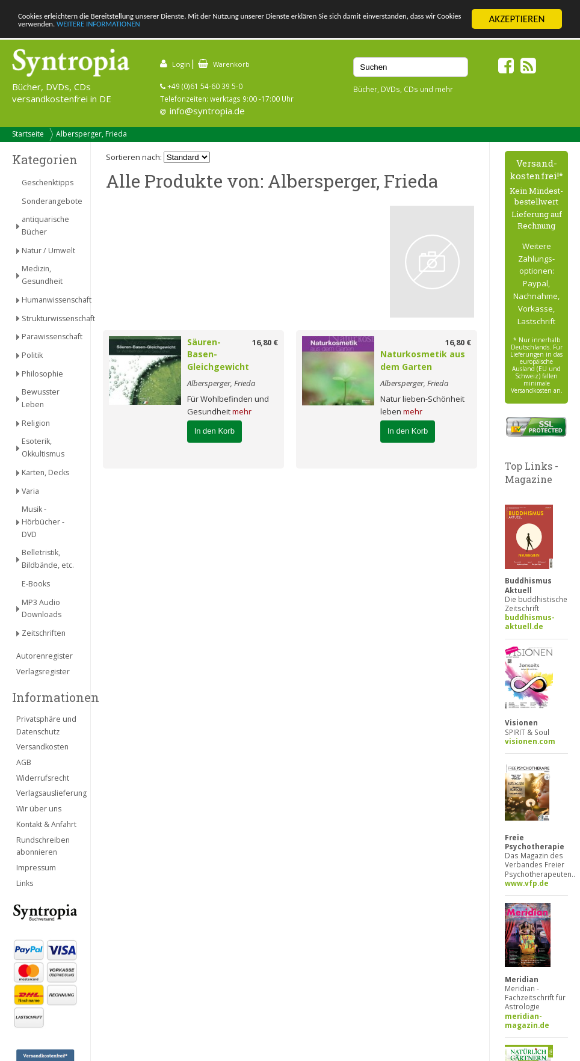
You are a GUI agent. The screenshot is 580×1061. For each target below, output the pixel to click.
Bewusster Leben (41, 398)
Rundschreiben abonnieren (43, 846)
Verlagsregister (43, 671)
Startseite (28, 134)
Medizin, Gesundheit (42, 274)
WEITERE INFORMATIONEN (287, 29)
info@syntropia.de (207, 111)
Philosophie (42, 374)
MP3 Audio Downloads (41, 608)
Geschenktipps (47, 182)
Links (24, 883)
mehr (241, 411)
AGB (23, 762)
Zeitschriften (44, 633)
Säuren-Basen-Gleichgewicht (218, 354)
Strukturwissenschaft (50, 318)
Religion (36, 423)
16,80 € (265, 342)
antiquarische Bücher (45, 225)
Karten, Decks (45, 472)
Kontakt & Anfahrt (46, 824)
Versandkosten (42, 747)
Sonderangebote (50, 201)
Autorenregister (44, 656)
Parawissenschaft (50, 336)
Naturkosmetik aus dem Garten (422, 360)
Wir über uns (38, 809)
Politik (32, 355)
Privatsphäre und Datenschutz (46, 725)
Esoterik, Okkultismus (43, 447)
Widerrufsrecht (42, 778)
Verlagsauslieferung (47, 793)
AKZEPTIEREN (517, 19)
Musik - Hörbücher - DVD (43, 522)
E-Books (36, 584)
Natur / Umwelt (48, 250)
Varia (30, 491)
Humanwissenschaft (50, 300)
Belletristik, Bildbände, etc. (48, 558)
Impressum (36, 868)
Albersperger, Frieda (91, 134)
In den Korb (214, 430)
